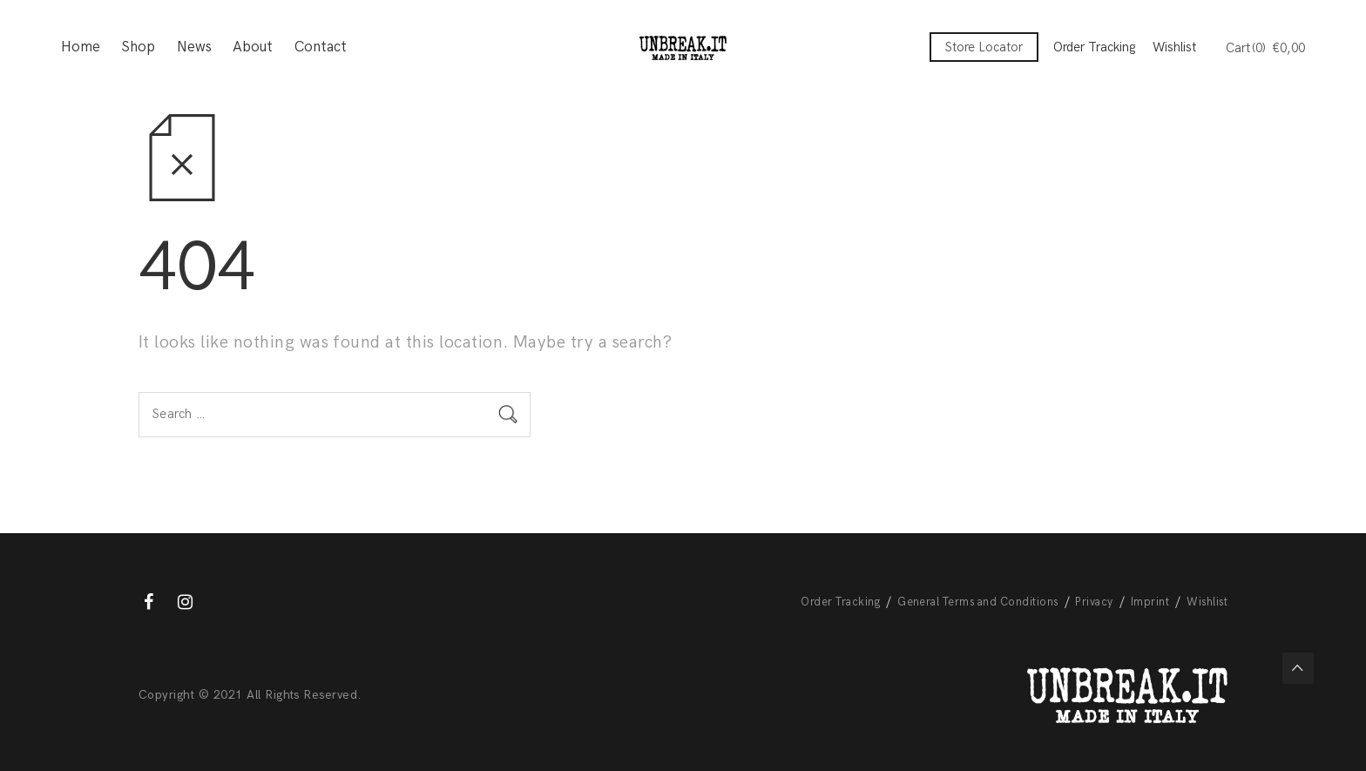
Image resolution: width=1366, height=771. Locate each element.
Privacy (1093, 602)
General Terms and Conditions (977, 602)
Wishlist (1174, 47)
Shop (138, 48)
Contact (320, 48)
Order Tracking (1094, 47)
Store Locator (984, 47)
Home (80, 48)
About (253, 48)
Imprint (1150, 602)
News (194, 48)
